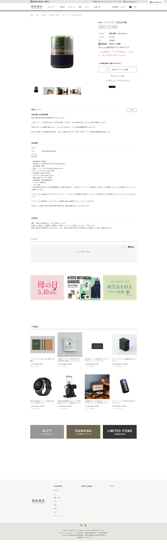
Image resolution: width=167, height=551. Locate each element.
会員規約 (84, 508)
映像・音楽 (57, 497)
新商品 (62, 7)
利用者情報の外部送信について (90, 526)
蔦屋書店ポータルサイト (116, 490)
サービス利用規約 (87, 501)
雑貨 (55, 505)
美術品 (56, 490)
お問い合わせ (85, 497)
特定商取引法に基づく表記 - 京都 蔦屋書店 (94, 515)
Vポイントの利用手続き (106, 47)
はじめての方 (85, 490)
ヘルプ (83, 494)
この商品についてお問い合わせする (118, 80)
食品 (55, 512)
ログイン (124, 7)
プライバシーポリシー (88, 519)
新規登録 (115, 7)
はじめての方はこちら (131, 1)
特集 (79, 7)
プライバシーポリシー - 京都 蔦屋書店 (93, 523)
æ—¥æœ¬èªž (156, 2)
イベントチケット (59, 515)
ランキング (71, 7)
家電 (55, 508)
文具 (55, 501)
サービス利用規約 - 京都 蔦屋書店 (91, 505)
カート (130, 8)
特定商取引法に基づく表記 (89, 512)
